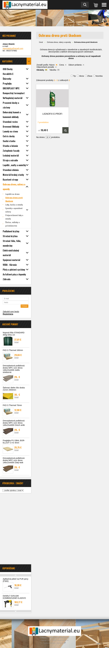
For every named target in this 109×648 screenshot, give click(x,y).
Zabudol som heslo (11, 311)
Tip (74, 76)
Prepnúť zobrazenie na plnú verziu (54, 637)
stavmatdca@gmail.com (13, 48)
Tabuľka (52, 70)
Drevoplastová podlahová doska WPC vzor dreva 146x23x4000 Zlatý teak (13, 460)
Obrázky (40, 70)
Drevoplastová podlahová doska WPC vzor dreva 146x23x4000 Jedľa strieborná (13, 369)
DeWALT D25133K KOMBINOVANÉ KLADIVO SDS (14, 598)
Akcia (81, 76)
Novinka (99, 76)
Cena (61, 65)
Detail (16, 342)
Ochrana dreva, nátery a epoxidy (59, 42)
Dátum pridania (75, 65)
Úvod (41, 42)
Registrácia (8, 314)
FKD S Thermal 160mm (13, 350)
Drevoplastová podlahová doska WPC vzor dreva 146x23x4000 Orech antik (14, 423)
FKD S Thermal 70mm (12, 405)
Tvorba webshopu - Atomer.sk (54, 643)
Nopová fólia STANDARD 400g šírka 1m (13, 333)
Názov (52, 65)
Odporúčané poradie (45, 67)
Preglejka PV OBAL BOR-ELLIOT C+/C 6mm (14, 441)
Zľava (89, 76)
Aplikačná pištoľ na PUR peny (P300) (15, 580)
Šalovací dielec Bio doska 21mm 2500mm (14, 389)
